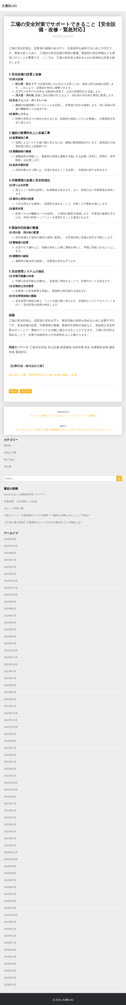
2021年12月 (11, 782)
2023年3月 (10, 692)
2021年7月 (10, 803)
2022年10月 (11, 726)
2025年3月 (10, 566)
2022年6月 (10, 754)
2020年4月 (10, 900)
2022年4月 (10, 768)
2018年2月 (10, 977)
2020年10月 (11, 859)
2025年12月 (11, 545)
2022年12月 (11, 713)
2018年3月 (10, 970)
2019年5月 (10, 928)
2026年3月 (10, 538)
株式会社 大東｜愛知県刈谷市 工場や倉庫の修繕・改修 (43, 374)
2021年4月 (10, 824)
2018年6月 (10, 949)
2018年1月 (10, 984)
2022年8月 (10, 740)
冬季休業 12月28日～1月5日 (20, 501)
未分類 (7, 466)
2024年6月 (10, 622)
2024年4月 (10, 636)
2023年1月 (10, 706)
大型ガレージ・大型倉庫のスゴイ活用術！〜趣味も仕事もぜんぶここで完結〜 (47, 515)
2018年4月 (10, 963)
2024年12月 (11, 580)
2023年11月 (11, 657)
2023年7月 (10, 671)
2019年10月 (11, 914)
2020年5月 (10, 893)
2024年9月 (10, 601)
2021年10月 (11, 789)
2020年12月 (11, 852)
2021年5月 (10, 817)
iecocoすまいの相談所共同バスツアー (25, 494)
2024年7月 (10, 615)
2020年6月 (10, 887)
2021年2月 (10, 838)
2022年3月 (10, 775)
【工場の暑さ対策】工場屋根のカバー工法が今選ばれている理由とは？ (43, 522)
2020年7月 (10, 880)
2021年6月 (10, 810)
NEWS (13, 391)
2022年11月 (11, 719)
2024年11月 (11, 587)
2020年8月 (10, 873)
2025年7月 (10, 559)
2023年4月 (10, 685)
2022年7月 (10, 747)
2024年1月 (10, 643)
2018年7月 (10, 942)
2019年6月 (10, 921)
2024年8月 (10, 608)
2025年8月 (10, 552)
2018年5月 (10, 956)
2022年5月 (10, 761)
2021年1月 (10, 845)
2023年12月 (11, 650)
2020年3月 (10, 907)
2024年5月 (10, 629)
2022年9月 (10, 733)
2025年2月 (10, 573)
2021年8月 (10, 796)
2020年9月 (10, 866)
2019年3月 (10, 935)
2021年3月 (10, 831)
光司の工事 (10, 452)
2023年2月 (10, 699)
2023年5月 (10, 678)
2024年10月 (11, 594)
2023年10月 (11, 664)
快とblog (25, 391)
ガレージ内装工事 (14, 508)
